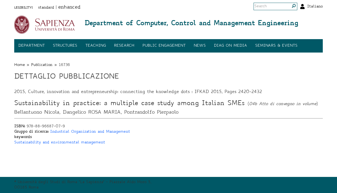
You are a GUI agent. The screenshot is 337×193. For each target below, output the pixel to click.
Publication (42, 65)
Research (124, 46)
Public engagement (164, 46)
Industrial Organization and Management (90, 132)
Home (19, 65)
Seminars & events (276, 46)
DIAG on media (230, 46)
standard (46, 8)
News (200, 46)
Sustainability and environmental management (59, 142)
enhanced (69, 7)
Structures (65, 46)
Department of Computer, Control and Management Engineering (191, 24)
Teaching (95, 46)
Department (31, 46)
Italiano (315, 7)
